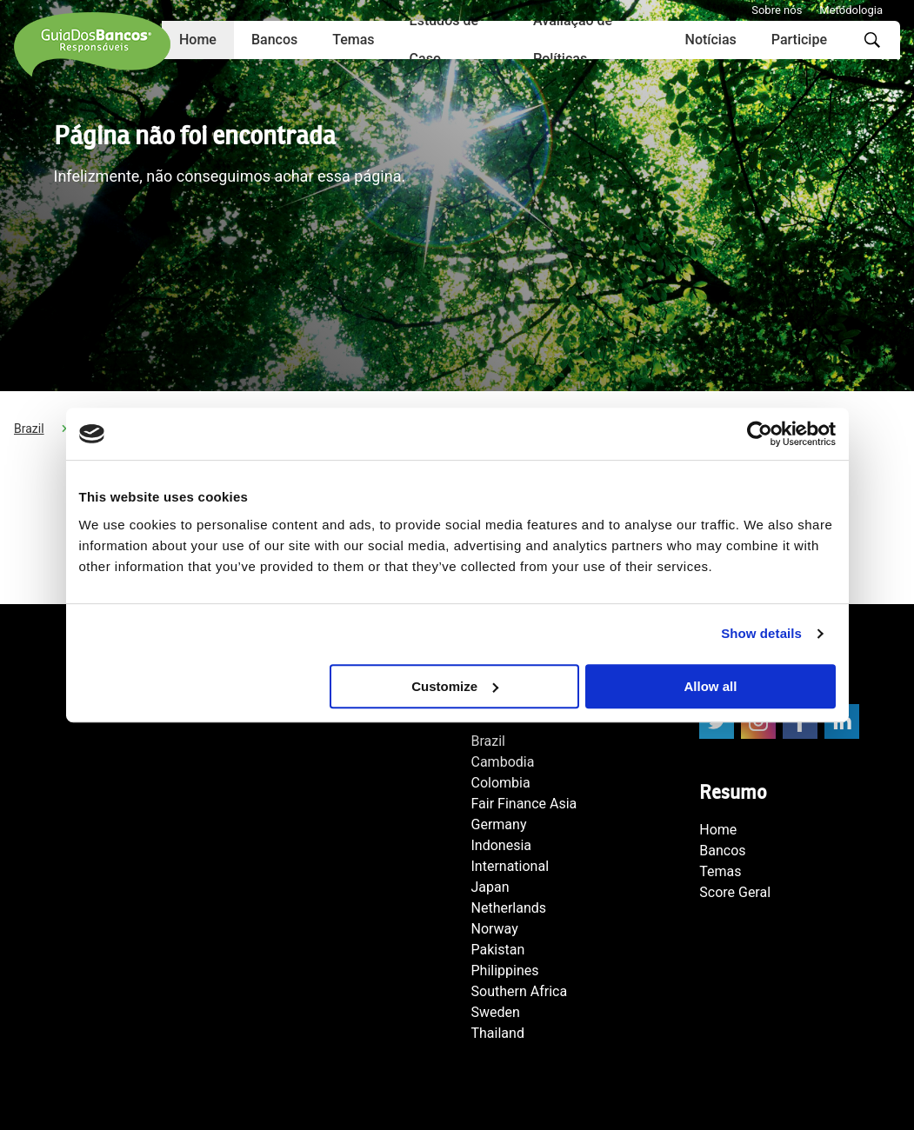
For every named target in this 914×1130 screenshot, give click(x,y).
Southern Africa (519, 991)
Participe (799, 39)
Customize (454, 686)
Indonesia (501, 845)
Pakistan (498, 949)
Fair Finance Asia (524, 803)
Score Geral (735, 892)
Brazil (29, 428)
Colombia (500, 782)
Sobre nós (776, 10)
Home (718, 829)
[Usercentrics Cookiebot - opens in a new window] (760, 434)
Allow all (710, 686)
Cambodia (503, 762)
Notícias (711, 39)
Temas (353, 39)
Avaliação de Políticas (572, 39)
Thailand (497, 1033)
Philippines (505, 970)
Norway (494, 929)
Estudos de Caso (444, 39)
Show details (761, 633)
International (510, 866)
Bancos (274, 39)
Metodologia (851, 10)
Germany (499, 824)
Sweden (495, 1012)
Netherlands (509, 908)
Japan (490, 887)
